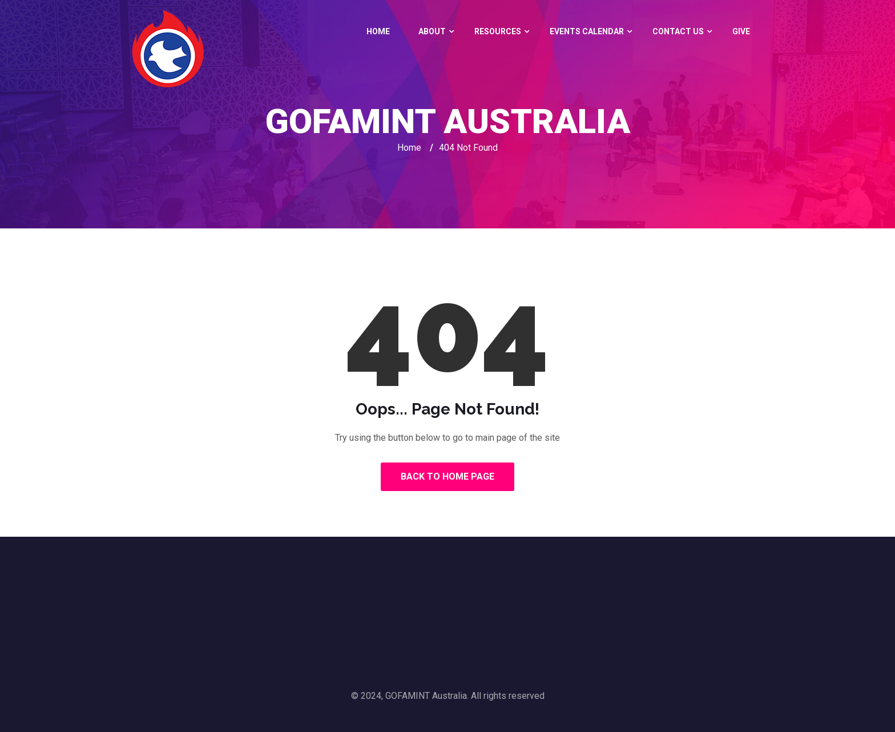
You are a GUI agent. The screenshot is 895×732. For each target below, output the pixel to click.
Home (378, 31)
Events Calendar (587, 31)
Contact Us (678, 31)
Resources (497, 31)
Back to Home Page (447, 476)
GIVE (741, 31)
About (432, 31)
